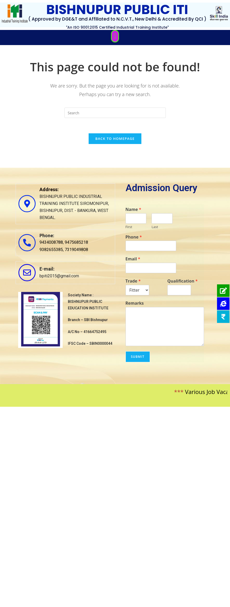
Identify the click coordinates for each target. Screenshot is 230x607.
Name (133, 210)
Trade (133, 281)
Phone (134, 237)
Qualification (182, 281)
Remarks (135, 303)
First (129, 227)
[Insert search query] (115, 113)
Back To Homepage (115, 139)
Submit (137, 357)
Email (133, 259)
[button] (115, 36)
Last (155, 227)
